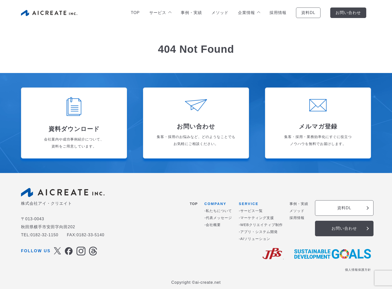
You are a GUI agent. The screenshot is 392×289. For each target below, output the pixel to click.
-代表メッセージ (218, 218)
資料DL (308, 12)
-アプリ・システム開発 (258, 232)
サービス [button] (160, 12)
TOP (135, 12)
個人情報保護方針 (358, 270)
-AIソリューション (254, 239)
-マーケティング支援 (256, 218)
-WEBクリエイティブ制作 (261, 225)
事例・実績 (191, 12)
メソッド (220, 12)
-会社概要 (212, 225)
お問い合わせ (348, 12)
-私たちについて (218, 211)
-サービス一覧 (251, 211)
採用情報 (278, 12)
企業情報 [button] (249, 12)
